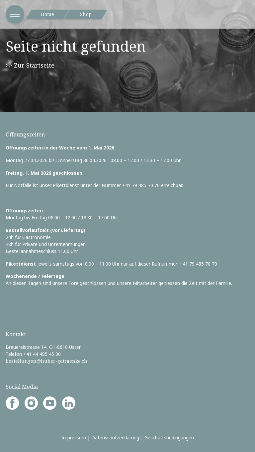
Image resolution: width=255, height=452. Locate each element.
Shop (86, 14)
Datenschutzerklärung (115, 437)
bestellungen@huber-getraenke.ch (46, 361)
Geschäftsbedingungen (169, 437)
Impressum (73, 437)
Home (47, 14)
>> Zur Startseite (30, 65)
